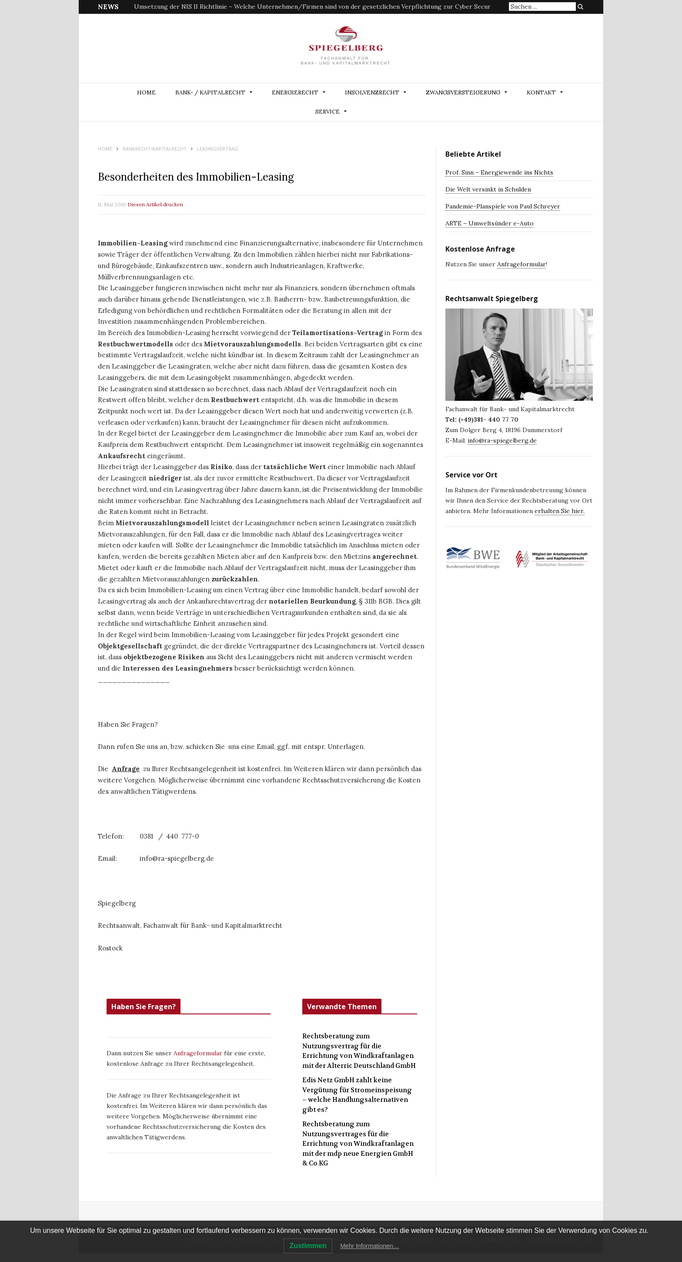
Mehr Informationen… (369, 1245)
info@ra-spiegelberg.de (502, 440)
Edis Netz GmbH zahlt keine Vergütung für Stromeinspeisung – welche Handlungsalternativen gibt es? (357, 1095)
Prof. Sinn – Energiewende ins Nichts (499, 172)
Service (327, 111)
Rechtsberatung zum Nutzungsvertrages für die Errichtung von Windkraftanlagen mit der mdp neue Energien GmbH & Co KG (358, 1144)
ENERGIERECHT (295, 92)
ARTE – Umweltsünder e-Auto (489, 223)
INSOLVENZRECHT (372, 92)
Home (146, 92)
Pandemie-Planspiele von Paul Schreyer (502, 206)
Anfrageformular (199, 1053)
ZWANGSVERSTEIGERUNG (463, 92)
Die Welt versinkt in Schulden (488, 189)
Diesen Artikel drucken (155, 204)
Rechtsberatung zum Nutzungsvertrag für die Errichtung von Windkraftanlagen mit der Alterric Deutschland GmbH (359, 1051)
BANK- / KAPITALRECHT (210, 92)
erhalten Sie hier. (560, 511)
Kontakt (541, 92)
